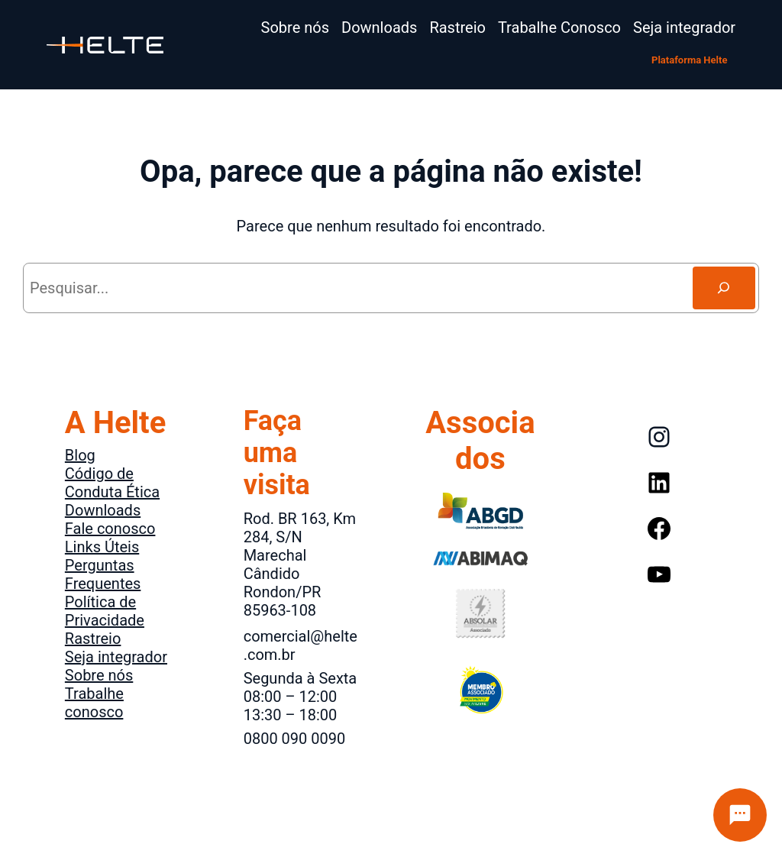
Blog (80, 455)
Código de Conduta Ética (112, 482)
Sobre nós (99, 675)
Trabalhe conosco (94, 702)
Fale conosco (110, 528)
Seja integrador (116, 657)
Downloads (103, 510)
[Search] (724, 288)
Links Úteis (102, 547)
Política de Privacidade (104, 611)
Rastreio (93, 638)
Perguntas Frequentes (103, 574)
